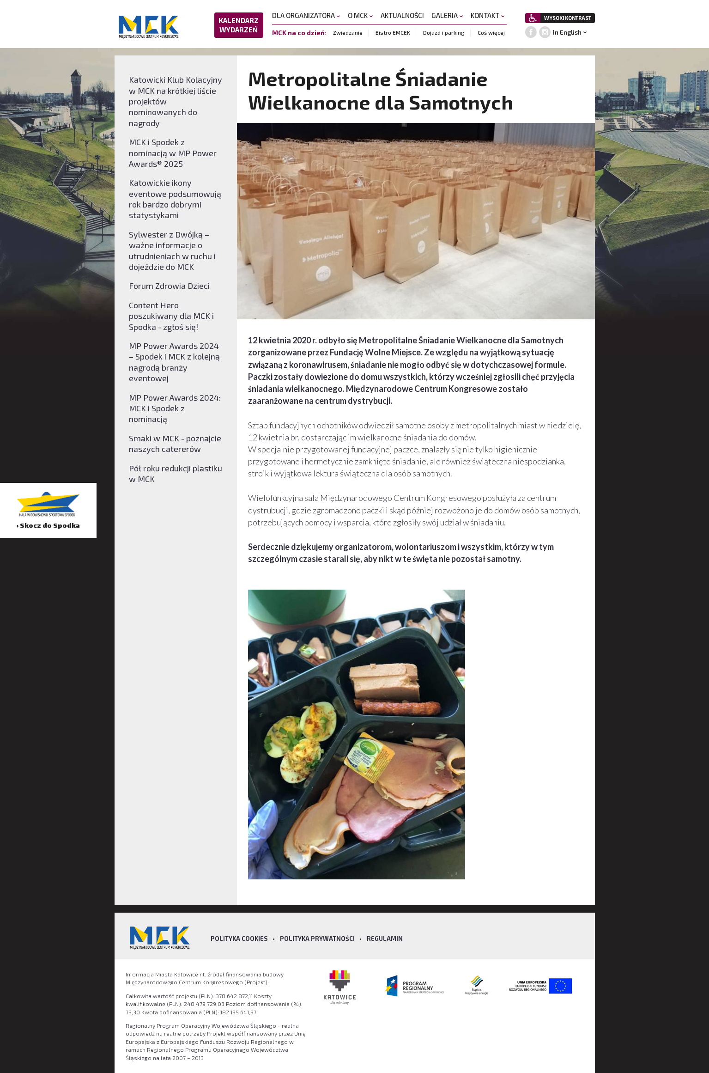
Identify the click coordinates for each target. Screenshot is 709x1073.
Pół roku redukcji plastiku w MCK (175, 473)
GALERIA (447, 15)
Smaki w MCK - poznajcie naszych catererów (175, 443)
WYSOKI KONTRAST (567, 18)
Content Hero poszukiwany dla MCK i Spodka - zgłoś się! (171, 316)
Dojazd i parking (444, 32)
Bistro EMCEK (393, 32)
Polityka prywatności (317, 938)
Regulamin (385, 938)
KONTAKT (488, 15)
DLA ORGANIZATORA (306, 15)
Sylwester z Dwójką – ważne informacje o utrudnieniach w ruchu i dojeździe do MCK (172, 250)
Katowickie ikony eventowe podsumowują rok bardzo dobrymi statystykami (175, 198)
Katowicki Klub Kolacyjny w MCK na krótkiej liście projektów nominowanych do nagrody (175, 101)
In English (567, 32)
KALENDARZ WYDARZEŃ (238, 25)
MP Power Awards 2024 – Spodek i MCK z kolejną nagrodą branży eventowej (174, 362)
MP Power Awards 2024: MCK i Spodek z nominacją (175, 408)
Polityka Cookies (239, 938)
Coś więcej (491, 32)
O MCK (360, 15)
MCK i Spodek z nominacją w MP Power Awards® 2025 (173, 153)
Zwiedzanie (348, 32)
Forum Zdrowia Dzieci (169, 285)
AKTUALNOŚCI (402, 15)
